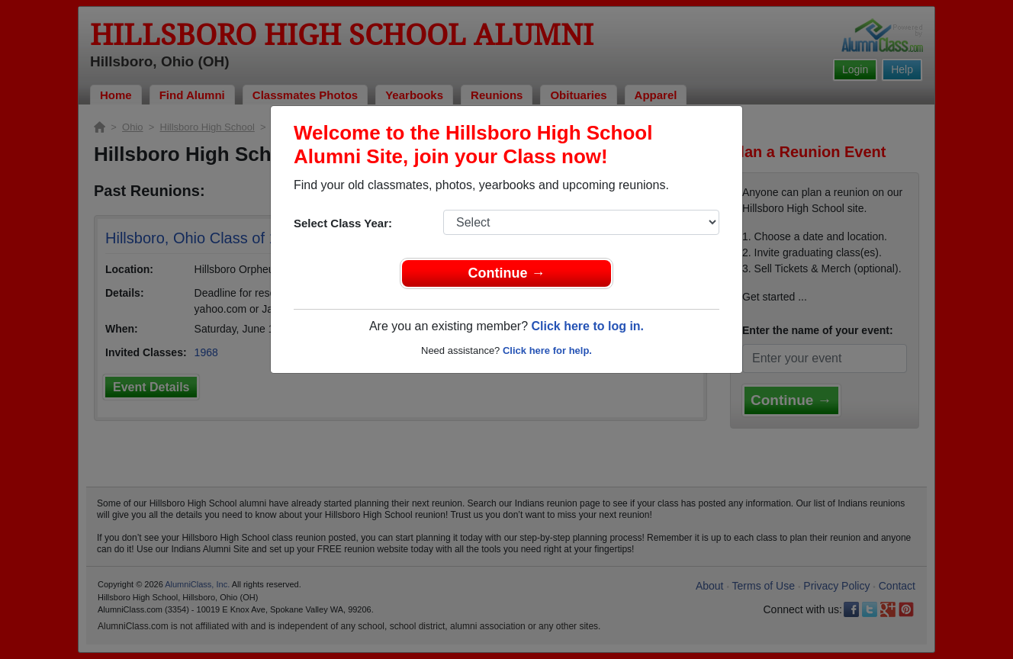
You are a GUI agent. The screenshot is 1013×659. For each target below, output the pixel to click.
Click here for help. (547, 350)
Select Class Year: (343, 223)
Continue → (506, 273)
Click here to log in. (587, 326)
